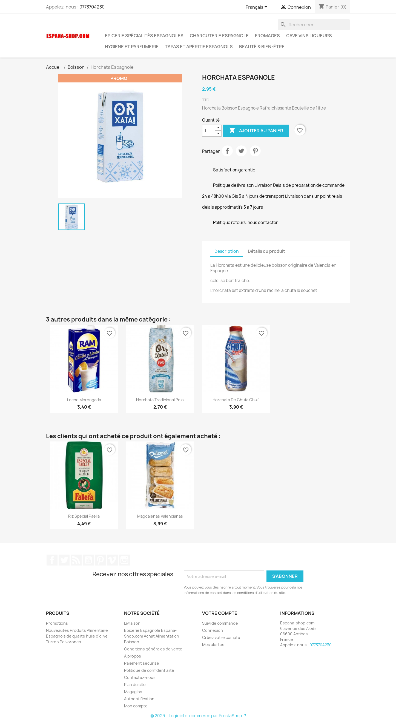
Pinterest (255, 150)
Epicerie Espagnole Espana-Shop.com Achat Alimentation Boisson (151, 636)
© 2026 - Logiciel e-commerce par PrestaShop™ (198, 716)
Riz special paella (84, 516)
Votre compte (219, 613)
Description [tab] (226, 251)
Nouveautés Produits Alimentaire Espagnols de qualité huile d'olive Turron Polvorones (77, 636)
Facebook (52, 560)
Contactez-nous (140, 677)
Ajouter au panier (256, 130)
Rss (76, 560)
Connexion (212, 630)
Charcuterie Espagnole (219, 36)
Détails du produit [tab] (266, 251)
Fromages (267, 36)
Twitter (64, 560)
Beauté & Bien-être (262, 47)
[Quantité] (208, 131)
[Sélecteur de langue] (257, 7)
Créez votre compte (221, 637)
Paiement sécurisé (141, 663)
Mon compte (136, 705)
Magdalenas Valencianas (160, 516)
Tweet (241, 150)
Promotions (57, 623)
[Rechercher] (314, 24)
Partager (227, 150)
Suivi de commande (220, 623)
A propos (132, 656)
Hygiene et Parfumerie (132, 47)
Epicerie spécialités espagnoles (144, 36)
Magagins (133, 691)
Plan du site (135, 684)
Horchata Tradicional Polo (160, 399)
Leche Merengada (84, 399)
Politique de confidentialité (149, 670)
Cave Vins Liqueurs (309, 36)
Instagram (124, 560)
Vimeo (112, 560)
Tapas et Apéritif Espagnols (199, 47)
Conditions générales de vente (153, 649)
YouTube (88, 560)
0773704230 (92, 7)
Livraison (132, 623)
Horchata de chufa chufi (236, 399)
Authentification (139, 698)
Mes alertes (213, 644)
